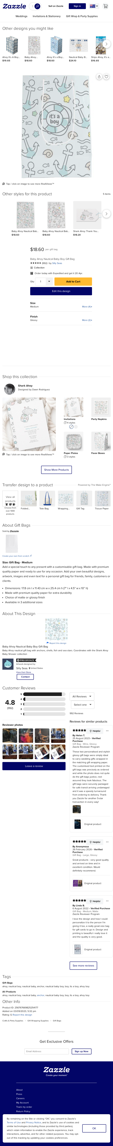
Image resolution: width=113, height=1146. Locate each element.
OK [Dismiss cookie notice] (94, 1128)
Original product (87, 824)
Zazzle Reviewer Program (86, 747)
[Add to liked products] (106, 77)
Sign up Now (81, 1051)
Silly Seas (57, 263)
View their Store (23, 672)
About (19, 1089)
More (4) (86, 306)
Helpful (94, 731)
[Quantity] (41, 281)
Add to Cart (73, 281)
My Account (22, 1102)
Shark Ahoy (25, 385)
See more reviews (83, 965)
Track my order (24, 1106)
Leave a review (34, 766)
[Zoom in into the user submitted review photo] (9, 735)
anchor (40, 995)
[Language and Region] (94, 6)
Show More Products (56, 470)
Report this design (56, 643)
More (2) (86, 320)
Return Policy (23, 1111)
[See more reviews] (38, 263)
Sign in (77, 6)
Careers (20, 1098)
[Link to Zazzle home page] (15, 6)
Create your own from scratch (17, 555)
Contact (25, 676)
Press (19, 1094)
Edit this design (61, 291)
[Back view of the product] (56, 126)
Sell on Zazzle (55, 6)
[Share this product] (99, 77)
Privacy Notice (33, 1122)
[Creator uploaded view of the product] (29, 424)
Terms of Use (14, 1122)
